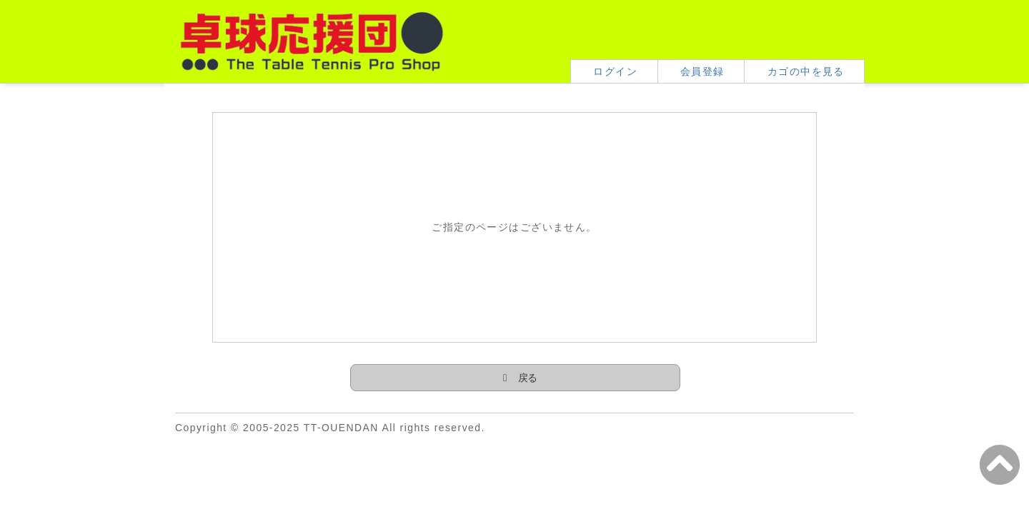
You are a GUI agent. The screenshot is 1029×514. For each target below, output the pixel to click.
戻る (527, 377)
